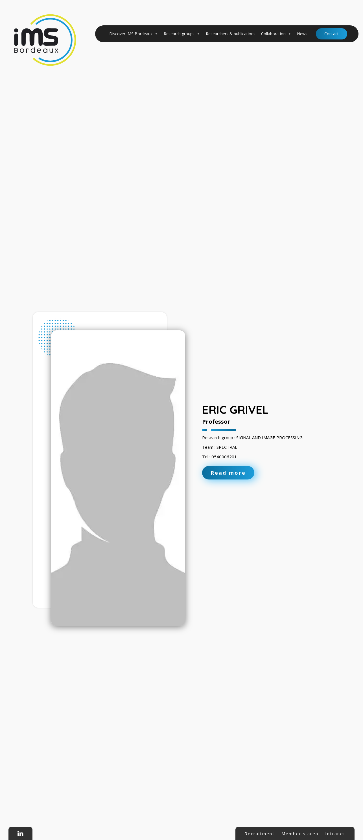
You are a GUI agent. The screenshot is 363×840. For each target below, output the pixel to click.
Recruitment (259, 833)
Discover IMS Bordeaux (133, 33)
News (302, 33)
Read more (228, 472)
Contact (331, 33)
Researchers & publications (230, 33)
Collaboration (276, 33)
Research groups (182, 33)
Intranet (335, 833)
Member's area (299, 833)
